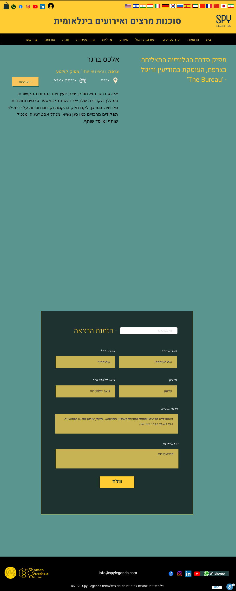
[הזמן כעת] (25, 81)
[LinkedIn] (42, 6)
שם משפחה (168, 351)
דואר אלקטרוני (105, 380)
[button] (6, 5)
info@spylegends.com (118, 573)
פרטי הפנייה (169, 409)
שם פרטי (108, 351)
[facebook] (20, 6)
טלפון (173, 380)
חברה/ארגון (170, 444)
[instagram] (28, 6)
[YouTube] (35, 6)
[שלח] (117, 482)
